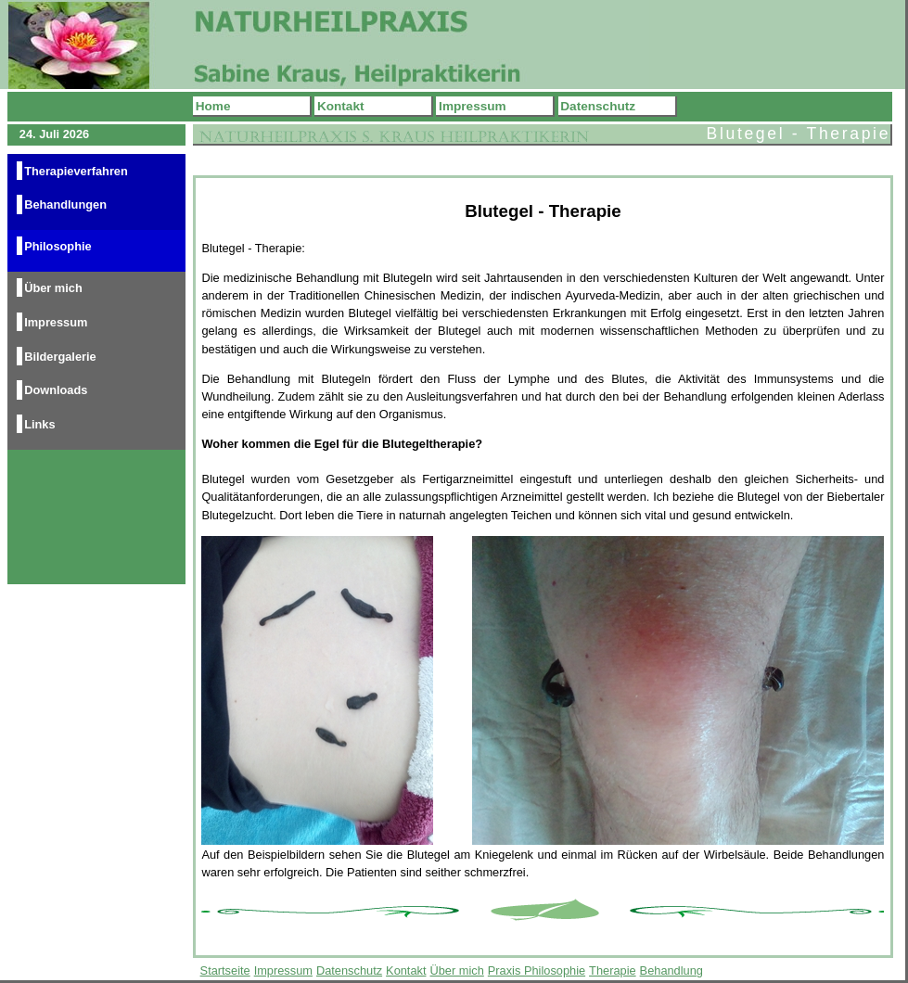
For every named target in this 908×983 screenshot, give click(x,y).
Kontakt (340, 106)
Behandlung (671, 970)
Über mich (53, 288)
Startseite (225, 970)
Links (39, 424)
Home (213, 106)
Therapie (612, 970)
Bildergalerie (60, 356)
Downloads (55, 390)
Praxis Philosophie (536, 970)
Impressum (472, 106)
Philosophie (58, 246)
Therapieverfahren (76, 170)
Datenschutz (597, 106)
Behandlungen (65, 204)
